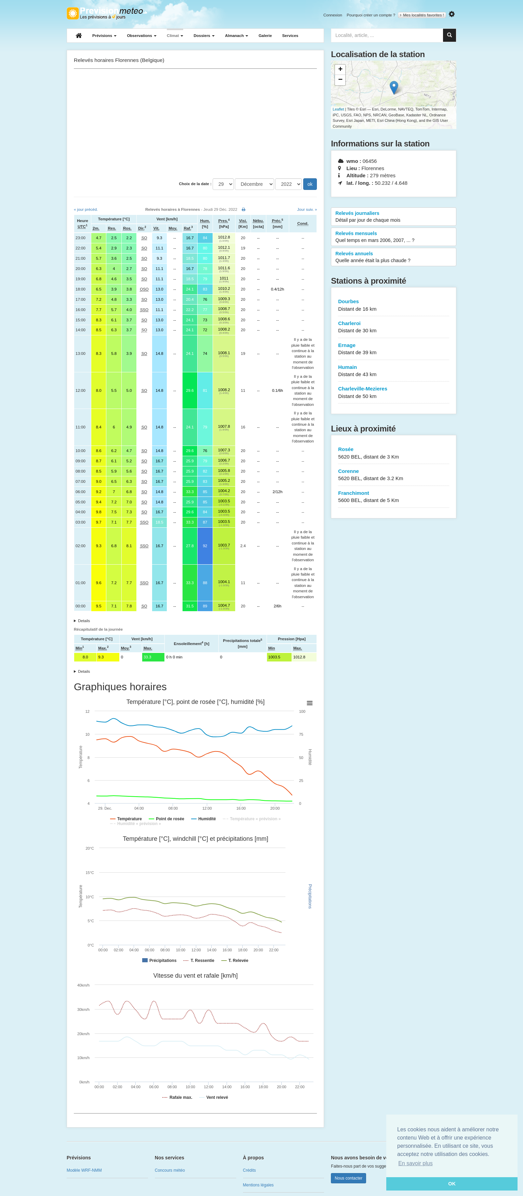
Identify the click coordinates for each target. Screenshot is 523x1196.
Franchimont (393, 497)
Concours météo (170, 1170)
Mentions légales (258, 1185)
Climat (175, 36)
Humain (393, 371)
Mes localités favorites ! (422, 15)
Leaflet (338, 109)
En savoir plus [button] (415, 1163)
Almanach (236, 36)
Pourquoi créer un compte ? (371, 15)
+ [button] (340, 70)
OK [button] (452, 1183)
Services (290, 36)
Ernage (393, 349)
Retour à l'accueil (107, 13)
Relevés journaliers (393, 216)
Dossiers (204, 36)
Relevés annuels (393, 257)
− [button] (340, 80)
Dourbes (393, 305)
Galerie (265, 36)
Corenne (393, 475)
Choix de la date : (195, 184)
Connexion (332, 15)
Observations (142, 36)
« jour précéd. (86, 209)
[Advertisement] (195, 123)
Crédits (249, 1170)
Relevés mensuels (393, 237)
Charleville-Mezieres (393, 393)
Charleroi (393, 327)
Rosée (393, 453)
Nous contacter (348, 1178)
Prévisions (104, 36)
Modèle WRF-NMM (84, 1170)
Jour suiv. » (307, 209)
